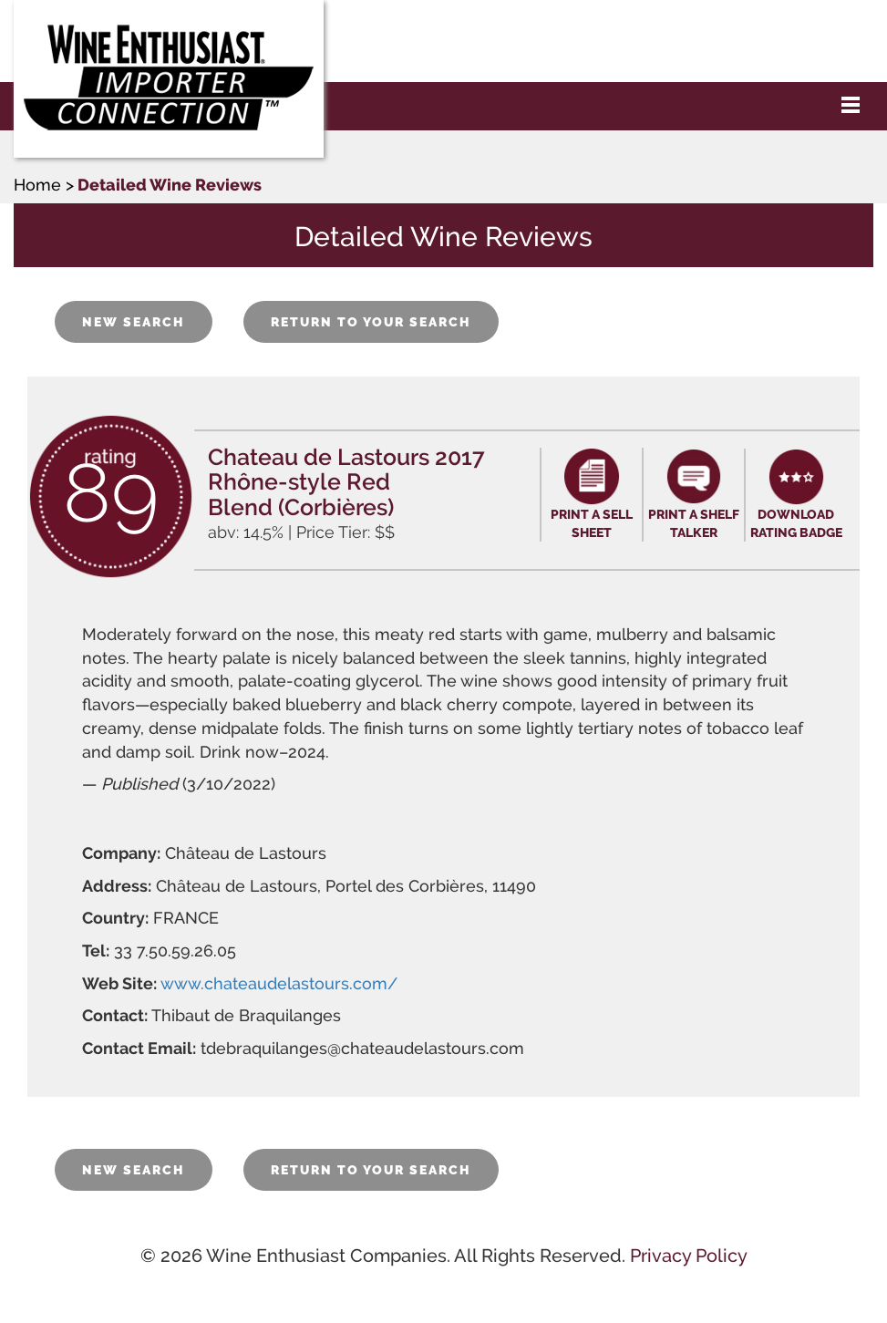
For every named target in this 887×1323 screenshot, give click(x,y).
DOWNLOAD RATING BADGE (796, 523)
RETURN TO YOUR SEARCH (371, 322)
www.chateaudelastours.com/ (278, 983)
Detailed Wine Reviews (169, 184)
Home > (44, 184)
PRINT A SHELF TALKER (693, 523)
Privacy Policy (689, 1255)
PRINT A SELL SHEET (592, 523)
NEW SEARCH (133, 322)
